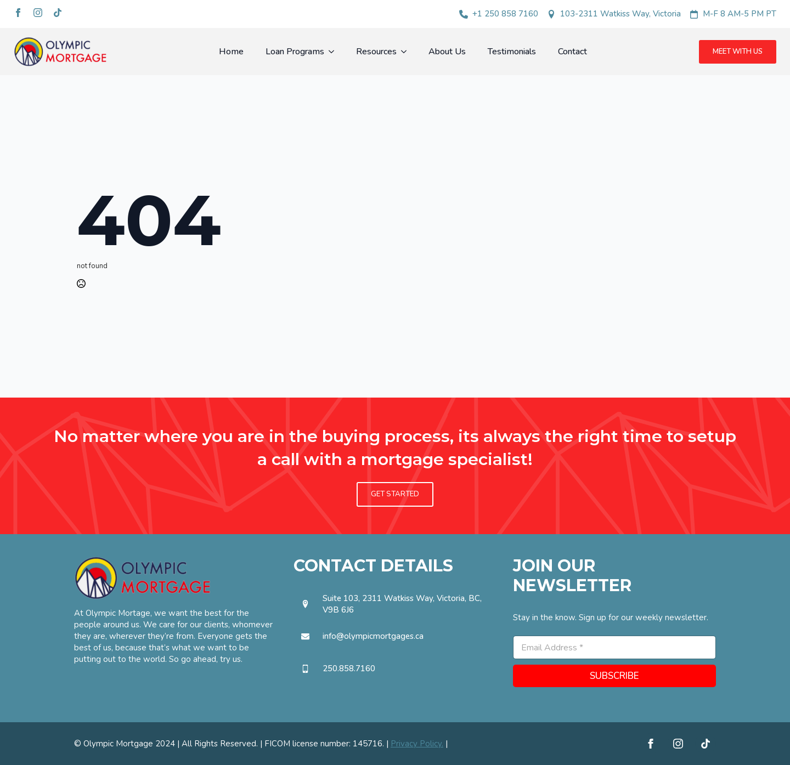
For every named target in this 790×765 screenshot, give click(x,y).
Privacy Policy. (417, 743)
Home (231, 52)
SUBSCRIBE (614, 676)
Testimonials (512, 52)
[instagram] (37, 12)
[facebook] (18, 12)
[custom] (57, 12)
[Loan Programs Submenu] (334, 51)
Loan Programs (295, 52)
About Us (447, 52)
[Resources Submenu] (407, 51)
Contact (572, 52)
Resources (376, 52)
